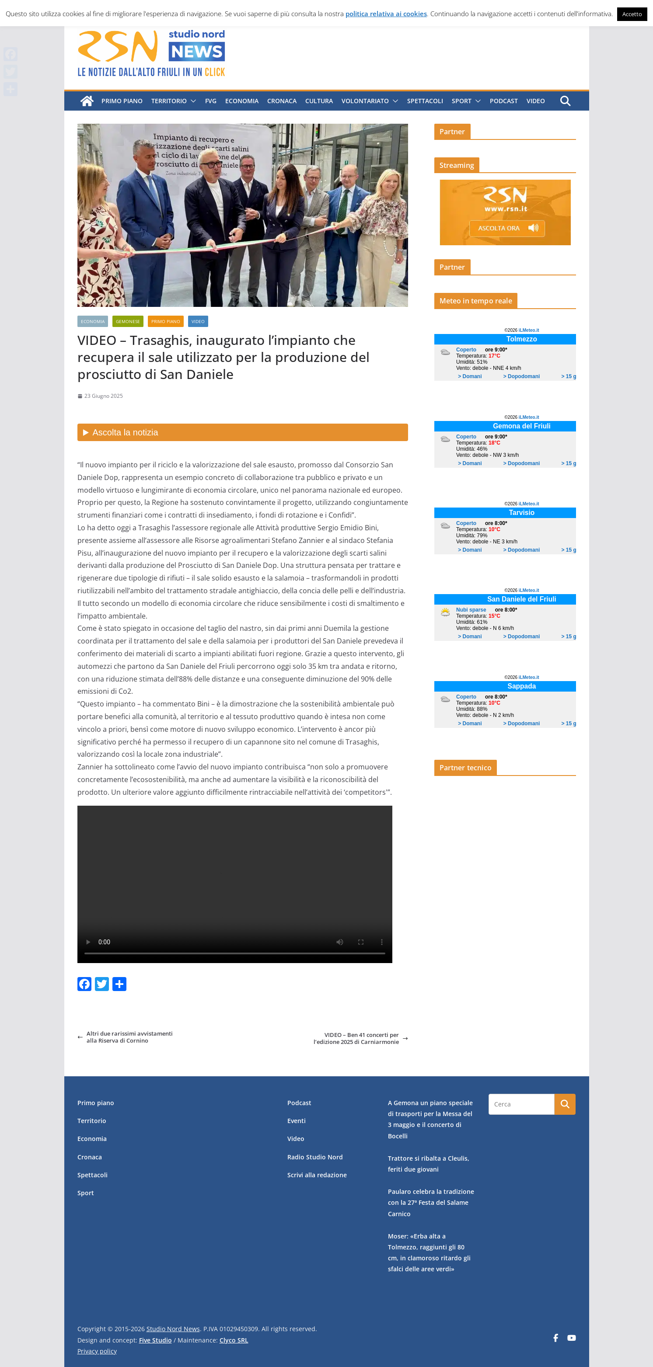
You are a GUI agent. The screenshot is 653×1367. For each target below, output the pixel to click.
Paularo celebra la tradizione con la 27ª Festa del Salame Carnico (431, 1202)
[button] (191, 101)
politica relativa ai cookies (386, 13)
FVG (210, 101)
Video (535, 101)
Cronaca (281, 101)
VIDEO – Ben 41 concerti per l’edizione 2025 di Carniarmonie (361, 1038)
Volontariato (364, 101)
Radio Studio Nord (315, 1157)
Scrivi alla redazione (317, 1175)
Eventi (296, 1121)
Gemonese (128, 321)
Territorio (168, 101)
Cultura (318, 101)
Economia (241, 101)
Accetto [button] (632, 14)
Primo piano (121, 101)
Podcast (503, 101)
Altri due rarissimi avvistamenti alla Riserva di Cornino (125, 1037)
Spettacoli (425, 101)
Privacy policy (97, 1351)
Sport (461, 101)
